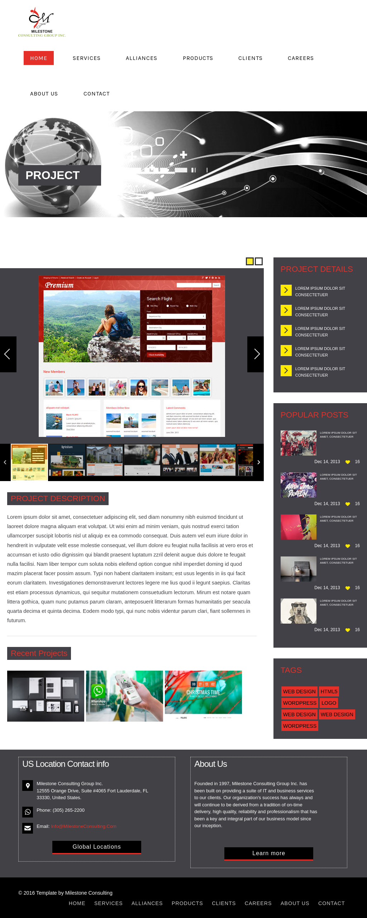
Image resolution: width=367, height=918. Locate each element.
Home (38, 58)
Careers (301, 58)
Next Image (255, 354)
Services (87, 58)
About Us (44, 93)
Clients (250, 58)
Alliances (141, 58)
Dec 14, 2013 (327, 461)
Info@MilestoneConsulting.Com (83, 826)
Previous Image (8, 354)
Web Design (299, 691)
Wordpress (299, 703)
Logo (328, 703)
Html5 (329, 691)
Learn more (268, 853)
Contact (97, 93)
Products (198, 58)
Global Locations (96, 847)
